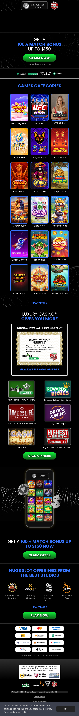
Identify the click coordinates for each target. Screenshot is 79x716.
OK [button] (65, 709)
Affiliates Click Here (39, 697)
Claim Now (39, 57)
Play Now (39, 615)
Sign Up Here (39, 455)
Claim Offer (39, 555)
